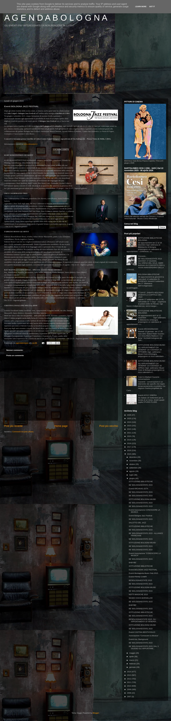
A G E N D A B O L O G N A (55, 17)
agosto (132, 471)
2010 (129, 686)
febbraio (132, 664)
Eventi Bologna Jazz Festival (140, 516)
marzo (132, 660)
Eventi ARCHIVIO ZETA (138, 489)
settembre (133, 468)
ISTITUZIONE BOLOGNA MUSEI (151, 345)
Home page (61, 426)
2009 (129, 689)
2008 (129, 693)
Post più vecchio (108, 426)
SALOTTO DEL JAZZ (137, 523)
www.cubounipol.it (30, 144)
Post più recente (13, 426)
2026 (129, 415)
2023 (129, 426)
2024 (129, 422)
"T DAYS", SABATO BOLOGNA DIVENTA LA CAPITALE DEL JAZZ (150, 295)
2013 (129, 675)
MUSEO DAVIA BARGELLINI (140, 598)
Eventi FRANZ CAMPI (138, 577)
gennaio (132, 667)
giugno (132, 478)
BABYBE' (132, 563)
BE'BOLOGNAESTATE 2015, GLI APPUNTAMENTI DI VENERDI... (143, 620)
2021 (129, 433)
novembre (133, 461)
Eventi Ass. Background (138, 639)
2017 (129, 447)
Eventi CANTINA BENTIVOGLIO (142, 632)
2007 (129, 697)
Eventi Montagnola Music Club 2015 (143, 573)
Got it (152, 6)
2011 (129, 682)
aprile (131, 656)
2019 (129, 440)
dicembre (133, 457)
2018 (129, 443)
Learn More (140, 6)
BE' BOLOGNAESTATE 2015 (140, 485)
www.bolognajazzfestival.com (100, 338)
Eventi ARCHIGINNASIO (148, 329)
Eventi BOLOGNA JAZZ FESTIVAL (143, 570)
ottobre (132, 464)
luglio (131, 475)
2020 (129, 436)
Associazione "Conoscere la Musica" (143, 636)
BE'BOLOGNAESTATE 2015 (140, 580)
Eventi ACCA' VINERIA (147, 395)
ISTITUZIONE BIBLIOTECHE (141, 481)
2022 (129, 429)
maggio (132, 653)
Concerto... (142, 256)
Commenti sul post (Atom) (22, 432)
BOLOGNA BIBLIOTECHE (148, 274)
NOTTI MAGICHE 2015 (138, 594)
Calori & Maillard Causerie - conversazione (149, 378)
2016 (129, 450)
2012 (129, 679)
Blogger (96, 713)
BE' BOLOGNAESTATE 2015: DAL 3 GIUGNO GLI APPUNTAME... (144, 647)
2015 (129, 454)
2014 (129, 672)
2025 (129, 418)
